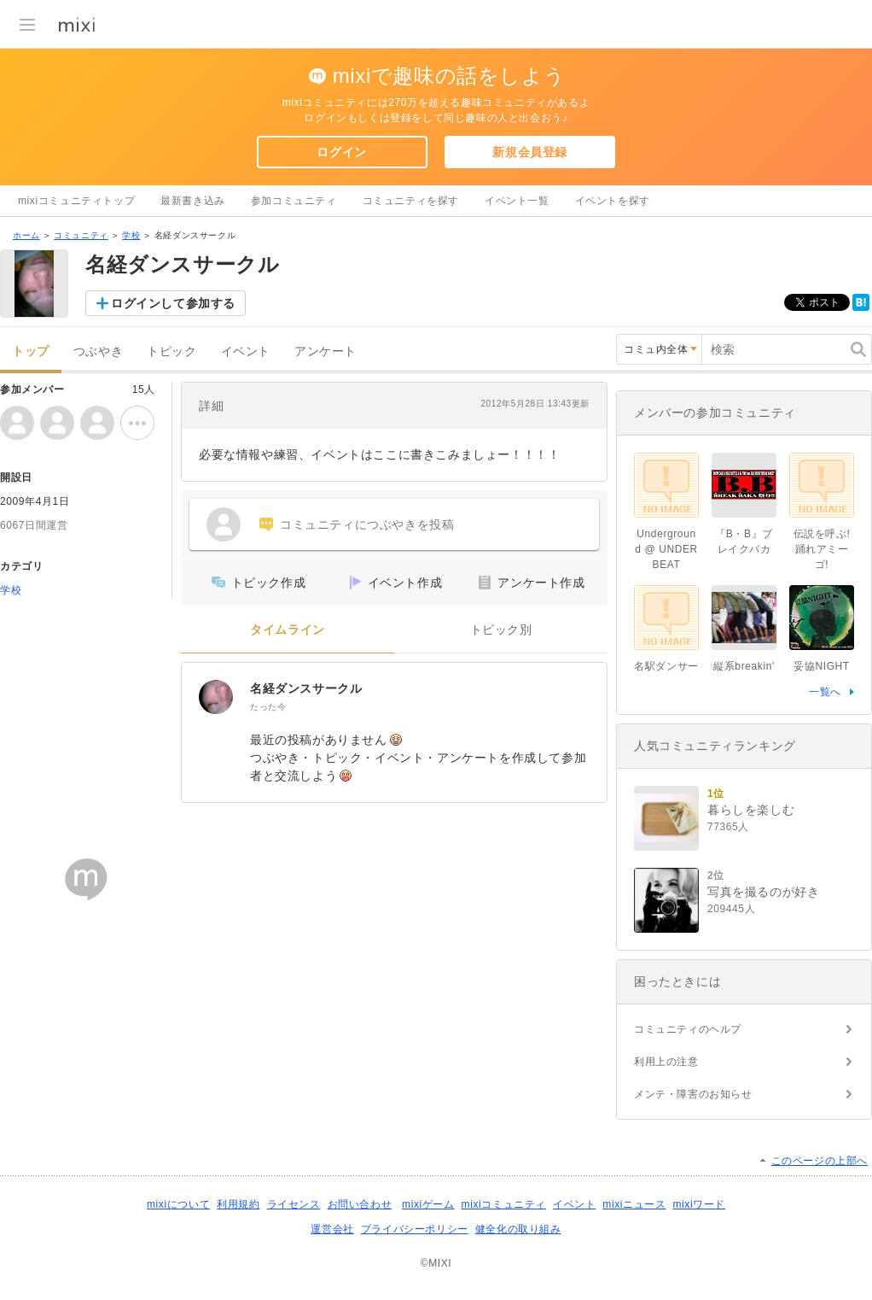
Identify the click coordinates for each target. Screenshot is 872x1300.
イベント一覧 (517, 201)
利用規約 (238, 1204)
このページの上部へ (819, 1161)
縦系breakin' (744, 666)
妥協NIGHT (822, 666)
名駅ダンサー (666, 666)
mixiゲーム (428, 1204)
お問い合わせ (360, 1204)
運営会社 (332, 1229)
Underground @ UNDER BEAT (666, 549)
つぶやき (98, 351)
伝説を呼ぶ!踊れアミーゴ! (822, 549)
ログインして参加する (173, 303)
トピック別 (501, 630)
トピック (171, 351)
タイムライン (287, 630)
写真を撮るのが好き (763, 892)
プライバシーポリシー (414, 1229)
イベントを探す (612, 201)
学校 (131, 235)
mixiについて (178, 1204)
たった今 (268, 706)
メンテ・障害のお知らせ (693, 1094)
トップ (30, 351)
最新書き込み (192, 201)
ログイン (341, 152)
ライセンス (294, 1204)
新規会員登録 (529, 152)
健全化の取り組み (518, 1229)
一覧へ (825, 692)
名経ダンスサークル (306, 688)
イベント (245, 351)
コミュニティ (81, 235)
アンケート (325, 351)
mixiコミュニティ (504, 1204)
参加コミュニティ (294, 201)
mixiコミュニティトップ (76, 201)
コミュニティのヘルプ (687, 1029)
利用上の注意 (666, 1062)
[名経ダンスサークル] (216, 697)
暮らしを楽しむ (750, 810)
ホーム (26, 235)
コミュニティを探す (411, 201)
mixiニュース (634, 1204)
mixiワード (698, 1204)
